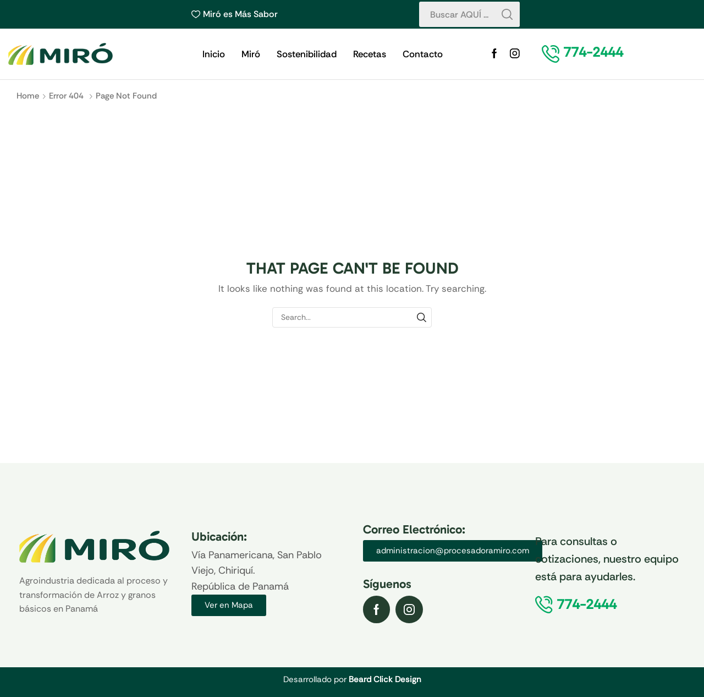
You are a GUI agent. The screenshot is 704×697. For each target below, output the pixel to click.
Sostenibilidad (307, 54)
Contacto (423, 54)
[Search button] (507, 14)
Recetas (369, 54)
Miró (250, 54)
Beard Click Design (385, 679)
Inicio (213, 54)
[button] (593, 52)
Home (27, 95)
